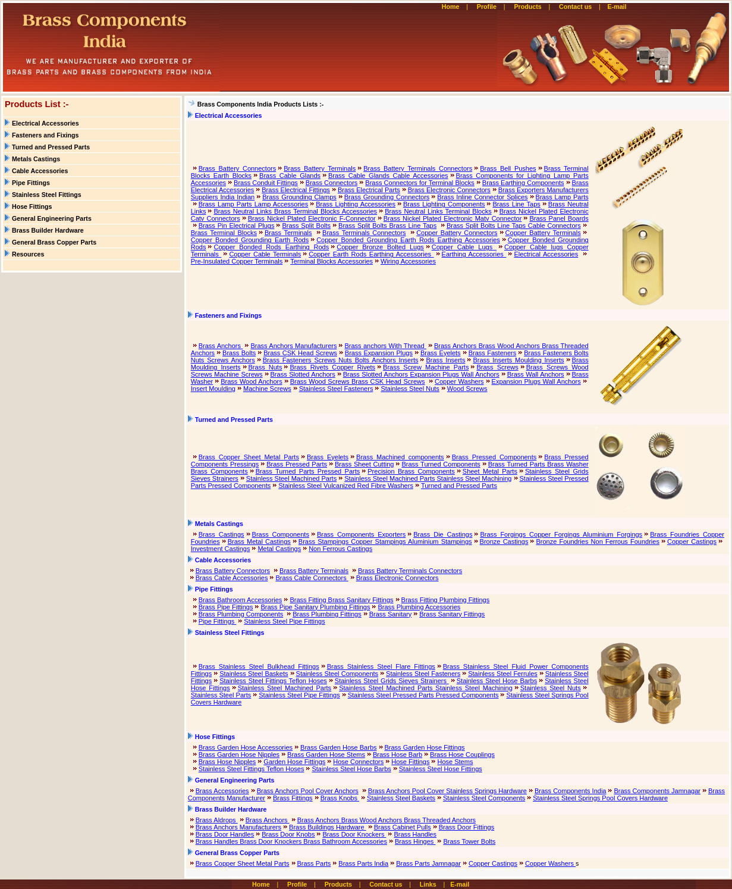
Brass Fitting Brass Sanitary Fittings (341, 599)
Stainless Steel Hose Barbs (497, 680)
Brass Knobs (340, 798)
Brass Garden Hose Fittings (425, 747)
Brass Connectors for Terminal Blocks (420, 182)
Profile (487, 6)
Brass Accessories (222, 790)
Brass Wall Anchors (535, 374)
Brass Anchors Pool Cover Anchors (308, 790)
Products (527, 6)
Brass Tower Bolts (469, 841)
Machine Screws (267, 388)
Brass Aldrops (217, 820)
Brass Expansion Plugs (379, 352)
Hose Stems (455, 761)
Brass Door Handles (225, 834)
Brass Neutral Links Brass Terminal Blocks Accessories (295, 211)
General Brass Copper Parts (54, 242)
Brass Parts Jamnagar (428, 863)
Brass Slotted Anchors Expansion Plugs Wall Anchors (421, 374)
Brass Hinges (415, 841)
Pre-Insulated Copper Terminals (236, 261)
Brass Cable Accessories (232, 577)
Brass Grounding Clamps (299, 197)
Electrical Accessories (45, 123)
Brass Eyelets (440, 352)
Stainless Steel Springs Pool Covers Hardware (600, 798)
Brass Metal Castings (259, 541)
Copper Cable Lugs (464, 247)
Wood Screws (467, 388)
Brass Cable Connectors (311, 577)
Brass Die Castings (442, 534)
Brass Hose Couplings (462, 754)
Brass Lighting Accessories (355, 204)
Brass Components (280, 534)
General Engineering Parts (52, 218)
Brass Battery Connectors (237, 168)
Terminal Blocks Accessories (331, 261)
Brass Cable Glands (290, 175)
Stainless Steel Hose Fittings (440, 768)
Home (451, 6)
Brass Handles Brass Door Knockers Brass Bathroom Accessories (291, 841)
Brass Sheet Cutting (364, 464)
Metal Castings (279, 548)
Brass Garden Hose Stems (326, 754)
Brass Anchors (221, 345)
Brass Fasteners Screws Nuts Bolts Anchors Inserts (341, 360)
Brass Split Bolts (306, 225)
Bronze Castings (504, 541)
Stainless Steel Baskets (253, 673)
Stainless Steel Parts (221, 695)
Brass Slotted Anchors (303, 374)
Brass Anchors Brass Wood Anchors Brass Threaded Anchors (386, 820)
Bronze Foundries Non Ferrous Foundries (597, 541)
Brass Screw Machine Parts (426, 367)
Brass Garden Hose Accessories (246, 747)
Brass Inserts (445, 360)
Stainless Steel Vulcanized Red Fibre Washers (345, 485)
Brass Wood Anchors (251, 381)
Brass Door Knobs (288, 834)
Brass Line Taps (516, 204)
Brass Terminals (288, 232)
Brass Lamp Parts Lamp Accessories (253, 204)
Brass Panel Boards (558, 218)
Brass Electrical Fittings (296, 189)
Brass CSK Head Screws (300, 352)
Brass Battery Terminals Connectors (417, 168)
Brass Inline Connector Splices (482, 197)
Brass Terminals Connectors (364, 232)
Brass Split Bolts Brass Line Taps (387, 225)
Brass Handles (415, 834)
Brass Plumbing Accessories (419, 607)
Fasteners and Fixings (45, 135)
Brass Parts (314, 863)
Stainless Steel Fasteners (336, 388)
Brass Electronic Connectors (449, 189)
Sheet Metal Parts (490, 471)
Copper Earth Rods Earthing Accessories (371, 254)
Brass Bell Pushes (508, 168)
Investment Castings (220, 548)
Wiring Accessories (408, 261)
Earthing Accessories (474, 254)
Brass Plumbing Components (241, 614)
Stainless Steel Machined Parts (291, 478)
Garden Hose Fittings (294, 761)
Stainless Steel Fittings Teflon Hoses (273, 680)
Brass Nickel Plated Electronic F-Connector (312, 218)
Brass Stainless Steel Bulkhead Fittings (259, 666)
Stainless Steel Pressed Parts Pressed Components (423, 695)
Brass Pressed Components (494, 457)
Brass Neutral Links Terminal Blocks (438, 211)
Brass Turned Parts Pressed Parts (308, 471)
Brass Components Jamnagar (657, 790)
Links (428, 884)
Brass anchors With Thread (385, 345)
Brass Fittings (293, 798)
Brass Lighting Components (444, 204)
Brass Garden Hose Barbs (338, 747)
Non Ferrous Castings (340, 548)
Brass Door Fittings (467, 827)
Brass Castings (221, 534)
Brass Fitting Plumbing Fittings (445, 599)
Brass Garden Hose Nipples (239, 754)
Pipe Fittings (31, 182)
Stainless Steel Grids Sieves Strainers (392, 680)
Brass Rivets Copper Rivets (332, 367)
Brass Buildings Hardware (327, 827)
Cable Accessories (40, 170)
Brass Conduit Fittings (266, 182)
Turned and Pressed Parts (51, 147)
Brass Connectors (332, 182)
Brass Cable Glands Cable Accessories (388, 175)
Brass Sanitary (390, 614)
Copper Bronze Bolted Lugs (380, 247)
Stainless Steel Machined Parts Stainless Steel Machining (427, 478)
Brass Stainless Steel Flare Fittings (381, 666)
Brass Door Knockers (354, 834)
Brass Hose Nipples (227, 761)
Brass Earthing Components (523, 182)
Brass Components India (570, 790)
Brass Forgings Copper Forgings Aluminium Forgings (561, 534)
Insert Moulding (213, 388)
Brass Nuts (265, 367)
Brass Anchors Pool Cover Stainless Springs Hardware (447, 790)
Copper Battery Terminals (543, 232)
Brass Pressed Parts (296, 464)
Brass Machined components (400, 457)
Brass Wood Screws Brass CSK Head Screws (357, 381)
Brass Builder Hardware (48, 230)
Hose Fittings (32, 206)
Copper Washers (459, 381)
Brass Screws (497, 367)
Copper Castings (692, 541)
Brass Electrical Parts (369, 189)
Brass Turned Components (440, 464)
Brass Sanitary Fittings (452, 614)
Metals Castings (36, 158)
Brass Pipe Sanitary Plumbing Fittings (315, 607)
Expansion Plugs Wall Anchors (536, 381)
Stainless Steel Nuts (410, 388)
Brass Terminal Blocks (224, 232)
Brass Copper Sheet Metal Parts (249, 457)
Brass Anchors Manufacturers (293, 345)
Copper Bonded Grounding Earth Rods (250, 239)
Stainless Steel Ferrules (503, 673)
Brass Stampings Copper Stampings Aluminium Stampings (385, 541)
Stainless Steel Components (337, 673)
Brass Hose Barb (397, 754)
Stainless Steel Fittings (46, 194)
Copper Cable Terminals (265, 254)
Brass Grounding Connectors (387, 197)
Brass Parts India (363, 863)
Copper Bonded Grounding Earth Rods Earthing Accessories (408, 239)
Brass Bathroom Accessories (240, 599)
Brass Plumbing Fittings (327, 614)
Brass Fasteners (493, 352)
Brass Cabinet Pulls (402, 827)
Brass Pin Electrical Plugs (237, 225)
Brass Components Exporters (361, 534)
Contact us (575, 6)
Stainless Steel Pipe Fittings (284, 621)
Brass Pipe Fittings (226, 607)
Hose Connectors (358, 761)
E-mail (618, 6)
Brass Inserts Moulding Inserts (518, 360)
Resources (28, 254)
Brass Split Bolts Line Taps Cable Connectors (514, 225)
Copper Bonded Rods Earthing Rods (271, 247)
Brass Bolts (239, 352)
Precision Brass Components (411, 471)
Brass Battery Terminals (320, 168)
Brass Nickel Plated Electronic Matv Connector (453, 218)
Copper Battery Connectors (456, 232)
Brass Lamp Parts (562, 197)
